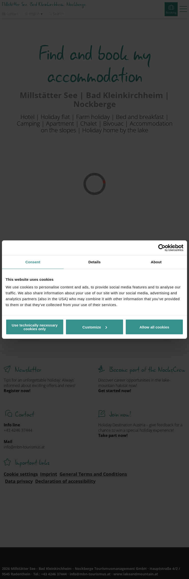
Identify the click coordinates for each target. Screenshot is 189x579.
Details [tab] (94, 262)
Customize (94, 327)
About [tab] (156, 262)
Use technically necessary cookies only (35, 327)
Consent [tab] (32, 262)
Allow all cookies (154, 327)
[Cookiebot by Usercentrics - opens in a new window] (161, 247)
